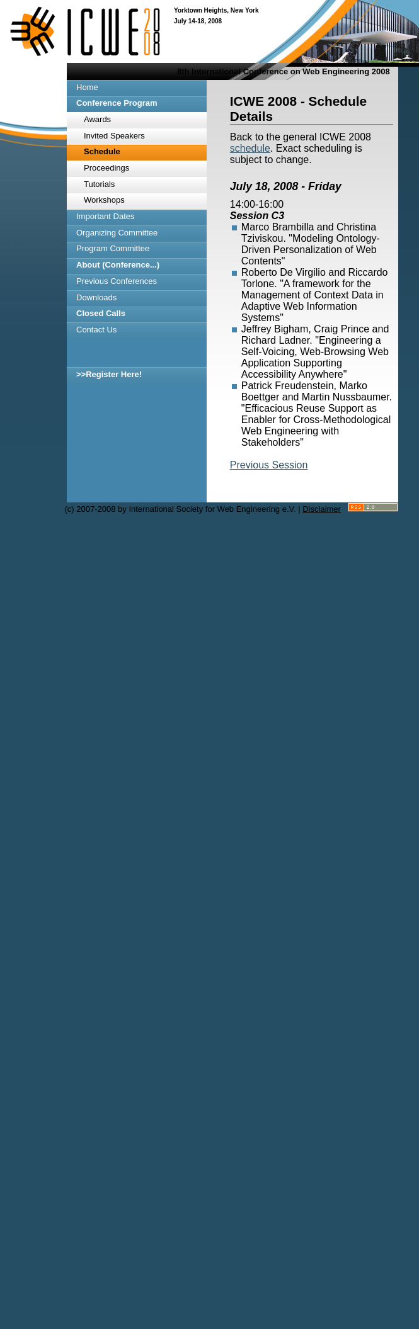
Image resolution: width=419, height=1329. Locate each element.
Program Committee (112, 248)
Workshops (104, 200)
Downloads (96, 297)
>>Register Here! (109, 374)
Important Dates (105, 216)
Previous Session (269, 465)
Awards (97, 119)
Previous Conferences (116, 281)
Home (87, 87)
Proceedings (106, 167)
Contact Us (96, 329)
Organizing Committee (117, 232)
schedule (250, 148)
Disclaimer (321, 509)
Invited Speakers (114, 135)
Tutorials (99, 184)
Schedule (102, 151)
